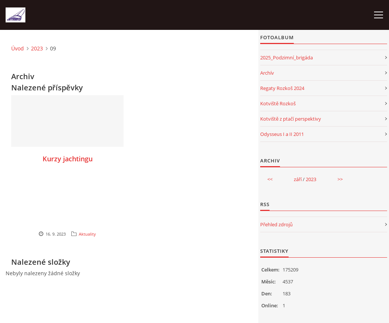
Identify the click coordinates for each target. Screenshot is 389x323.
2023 (37, 48)
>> (340, 179)
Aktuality (87, 234)
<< (270, 179)
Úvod (17, 48)
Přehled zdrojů (276, 224)
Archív (267, 72)
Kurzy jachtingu (68, 158)
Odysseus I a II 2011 (282, 134)
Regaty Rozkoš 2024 (282, 88)
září (298, 179)
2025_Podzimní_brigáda (286, 57)
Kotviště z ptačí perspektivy (290, 118)
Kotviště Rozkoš (278, 103)
